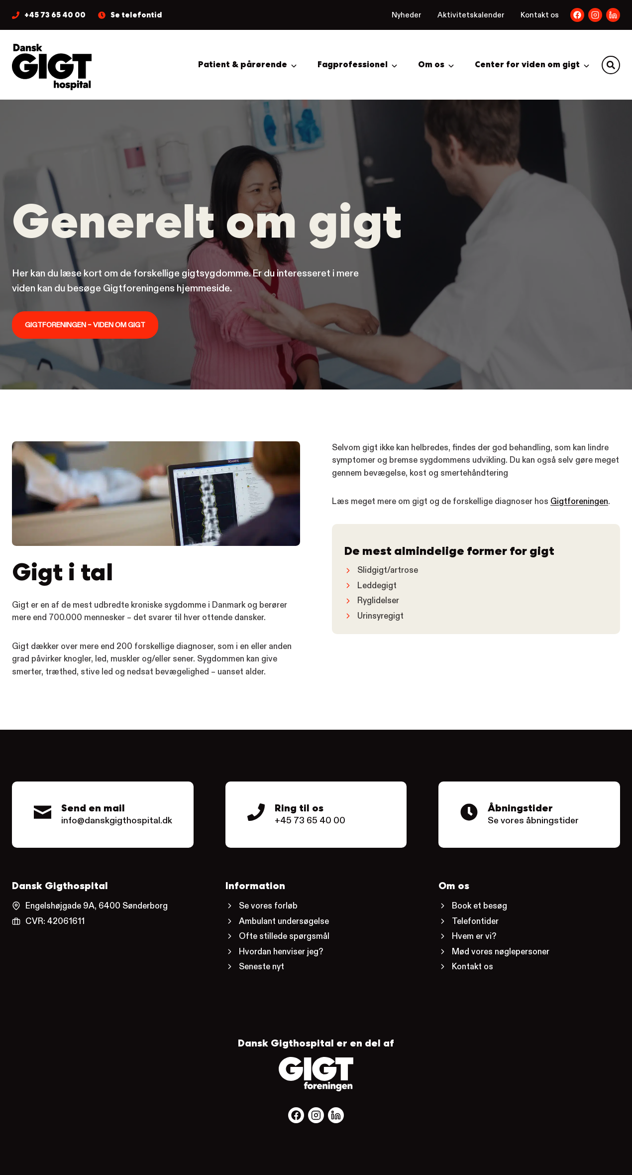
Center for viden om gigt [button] (527, 64)
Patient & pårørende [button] (242, 64)
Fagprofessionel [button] (352, 64)
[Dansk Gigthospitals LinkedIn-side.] (595, 15)
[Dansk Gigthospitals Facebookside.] (577, 15)
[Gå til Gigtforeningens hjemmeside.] (316, 1074)
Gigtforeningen (579, 501)
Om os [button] (431, 64)
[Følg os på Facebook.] (296, 1115)
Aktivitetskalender (471, 14)
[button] (611, 65)
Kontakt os (540, 14)
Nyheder (406, 14)
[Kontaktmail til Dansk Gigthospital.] (103, 815)
